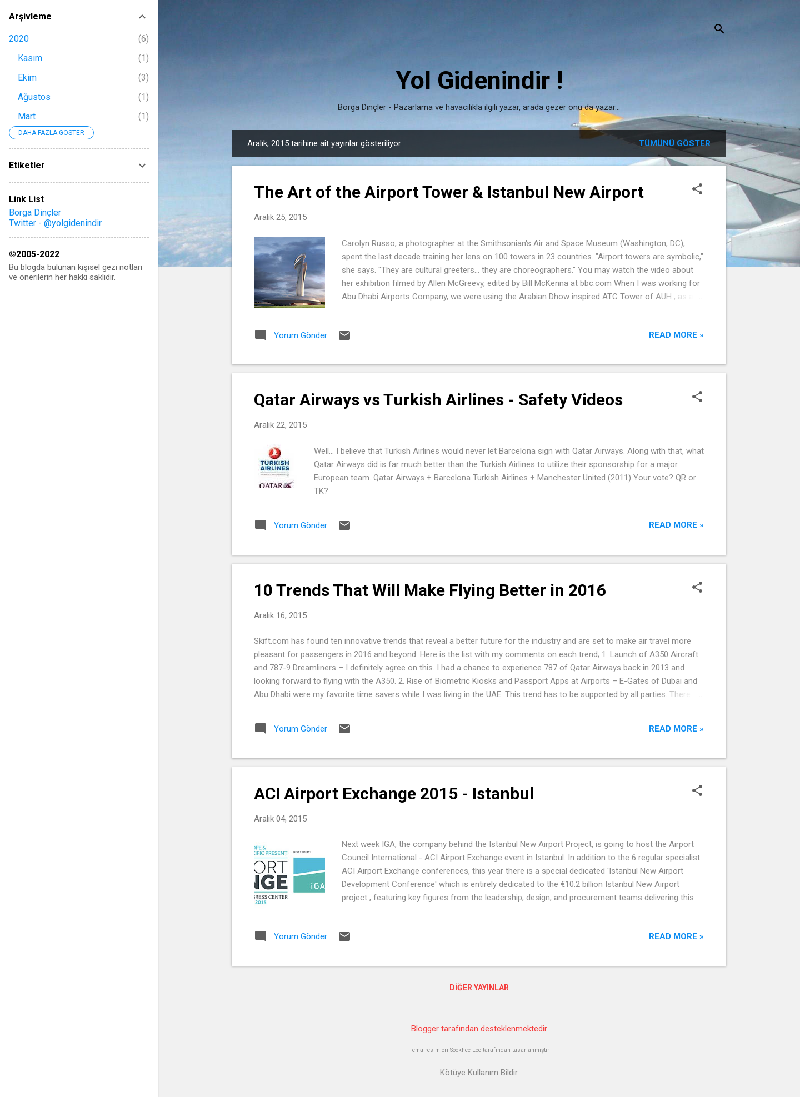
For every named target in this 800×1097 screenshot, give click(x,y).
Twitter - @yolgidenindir (55, 223)
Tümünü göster (675, 143)
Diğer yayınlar (479, 987)
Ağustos (34, 97)
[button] (697, 190)
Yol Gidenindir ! (479, 80)
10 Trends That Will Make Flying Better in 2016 (430, 590)
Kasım (30, 58)
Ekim (27, 77)
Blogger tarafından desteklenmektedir (479, 1029)
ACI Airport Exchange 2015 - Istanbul (394, 793)
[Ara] (719, 30)
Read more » (676, 335)
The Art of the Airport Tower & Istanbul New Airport (449, 192)
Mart (27, 116)
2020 (19, 38)
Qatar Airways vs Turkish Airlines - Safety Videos (438, 399)
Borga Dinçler (35, 212)
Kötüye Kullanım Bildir (479, 1073)
